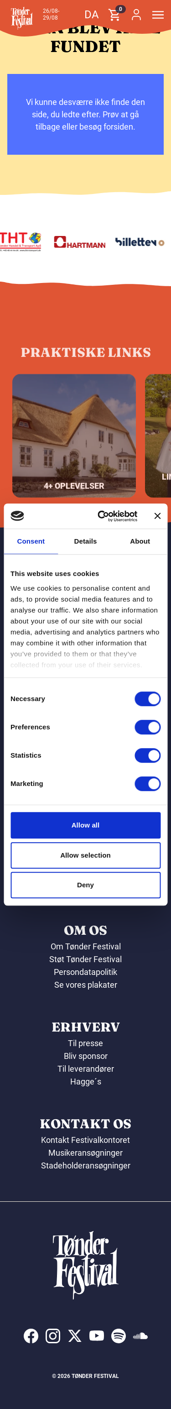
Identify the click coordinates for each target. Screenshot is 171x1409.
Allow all (86, 825)
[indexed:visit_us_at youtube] (96, 1336)
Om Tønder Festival (86, 946)
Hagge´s (85, 1081)
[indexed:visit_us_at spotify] (118, 1336)
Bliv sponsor (86, 1056)
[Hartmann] (81, 242)
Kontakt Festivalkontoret (85, 1140)
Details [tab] (85, 541)
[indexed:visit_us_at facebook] (31, 1336)
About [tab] (140, 541)
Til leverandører (85, 1069)
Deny (85, 885)
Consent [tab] (31, 541)
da (91, 14)
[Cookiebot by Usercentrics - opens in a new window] (102, 516)
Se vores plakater (85, 985)
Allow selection (85, 855)
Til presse (85, 1043)
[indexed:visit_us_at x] (74, 1336)
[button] (21, 18)
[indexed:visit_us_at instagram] (53, 1336)
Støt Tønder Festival (85, 959)
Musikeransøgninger (85, 1153)
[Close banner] (157, 516)
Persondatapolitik (85, 972)
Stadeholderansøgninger (85, 1165)
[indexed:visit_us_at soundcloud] (140, 1336)
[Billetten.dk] (141, 242)
